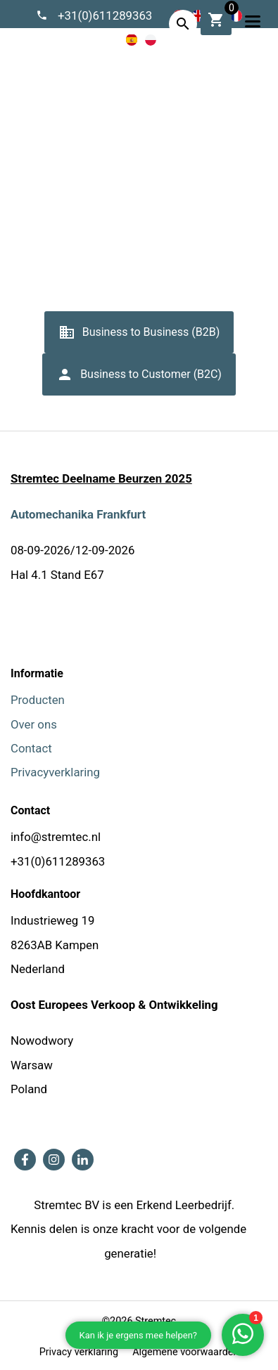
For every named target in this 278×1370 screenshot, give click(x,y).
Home (75, 199)
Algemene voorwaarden (159, 199)
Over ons (34, 724)
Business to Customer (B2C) (139, 379)
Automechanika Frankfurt (78, 514)
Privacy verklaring (78, 1352)
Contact (31, 748)
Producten (38, 700)
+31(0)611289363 (105, 15)
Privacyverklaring (55, 772)
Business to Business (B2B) (139, 337)
